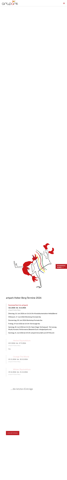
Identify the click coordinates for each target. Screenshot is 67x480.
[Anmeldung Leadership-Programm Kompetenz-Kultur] (61, 266)
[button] (64, 3)
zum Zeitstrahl (12, 433)
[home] (10, 2)
